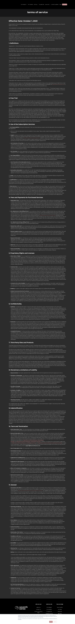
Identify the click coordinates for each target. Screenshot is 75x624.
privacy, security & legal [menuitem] (38, 608)
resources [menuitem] (60, 607)
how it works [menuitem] (60, 603)
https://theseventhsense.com (58, 80)
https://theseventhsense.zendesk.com (32, 134)
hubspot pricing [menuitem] (49, 609)
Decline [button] (55, 621)
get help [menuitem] (60, 609)
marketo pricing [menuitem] (49, 611)
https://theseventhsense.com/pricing (47, 211)
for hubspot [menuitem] (49, 603)
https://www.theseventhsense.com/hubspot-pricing (24, 439)
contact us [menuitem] (38, 605)
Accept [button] (51, 621)
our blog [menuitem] (60, 605)
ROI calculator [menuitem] (60, 611)
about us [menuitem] (38, 603)
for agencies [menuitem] (49, 607)
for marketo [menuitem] (49, 605)
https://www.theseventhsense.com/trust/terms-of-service (30, 486)
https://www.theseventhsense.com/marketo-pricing (28, 437)
